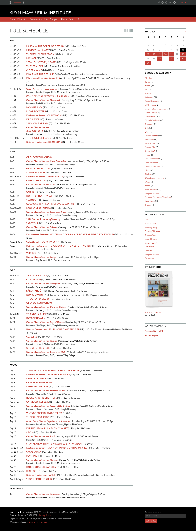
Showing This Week (153, 231)
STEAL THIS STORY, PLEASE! (41, 62)
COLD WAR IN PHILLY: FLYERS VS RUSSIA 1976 (50, 204)
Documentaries (151, 135)
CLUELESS (31, 336)
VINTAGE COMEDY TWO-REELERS (44, 413)
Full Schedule (150, 223)
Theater (148, 204)
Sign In (16, 2)
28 (171, 58)
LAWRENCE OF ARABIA (38, 208)
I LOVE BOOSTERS (36, 111)
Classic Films (150, 116)
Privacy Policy (45, 515)
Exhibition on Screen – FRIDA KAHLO (44, 176)
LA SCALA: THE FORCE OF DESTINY (45, 46)
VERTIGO (31, 253)
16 (183, 49)
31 (148, 63)
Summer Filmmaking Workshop (158, 197)
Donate (181, 2)
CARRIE (30, 192)
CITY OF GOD (33, 279)
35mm (147, 85)
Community (36, 19)
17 (148, 54)
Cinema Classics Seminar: (43, 100)
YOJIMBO (31, 200)
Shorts (147, 185)
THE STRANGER (34, 66)
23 (183, 54)
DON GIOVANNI (35, 295)
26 (159, 58)
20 (165, 54)
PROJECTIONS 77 (153, 312)
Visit (72, 19)
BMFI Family (150, 104)
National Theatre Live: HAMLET (41, 475)
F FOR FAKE (32, 119)
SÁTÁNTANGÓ (33, 291)
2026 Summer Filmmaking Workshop (43, 219)
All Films (148, 77)
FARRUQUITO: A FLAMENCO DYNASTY (47, 428)
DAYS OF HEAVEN (35, 318)
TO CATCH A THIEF (36, 314)
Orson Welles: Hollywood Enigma (41, 89)
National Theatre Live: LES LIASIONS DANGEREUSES (52, 329)
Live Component (152, 158)
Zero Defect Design (38, 521)
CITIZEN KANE (34, 70)
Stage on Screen (152, 193)
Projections (149, 258)
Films (12, 19)
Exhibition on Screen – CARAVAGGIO (44, 115)
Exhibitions (149, 139)
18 (154, 54)
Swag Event (150, 200)
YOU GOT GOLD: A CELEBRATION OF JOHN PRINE (53, 370)
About (64, 19)
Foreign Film (150, 147)
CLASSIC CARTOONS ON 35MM (43, 241)
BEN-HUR (31, 471)
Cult (147, 127)
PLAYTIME (31, 455)
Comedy (148, 124)
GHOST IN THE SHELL (38, 348)
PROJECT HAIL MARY (37, 50)
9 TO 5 (29, 432)
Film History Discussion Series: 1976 (43, 78)
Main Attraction (151, 162)
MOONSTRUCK (34, 107)
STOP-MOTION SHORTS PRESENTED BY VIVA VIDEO (54, 443)
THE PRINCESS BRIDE (37, 417)
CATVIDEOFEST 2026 (37, 402)
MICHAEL (31, 58)
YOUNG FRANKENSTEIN (39, 479)
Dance (147, 131)
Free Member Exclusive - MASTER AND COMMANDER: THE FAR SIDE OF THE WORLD (70, 234)
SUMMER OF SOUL (36, 172)
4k (146, 89)
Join (46, 19)
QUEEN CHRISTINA (36, 180)
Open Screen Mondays (154, 177)
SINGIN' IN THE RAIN (37, 123)
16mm (147, 81)
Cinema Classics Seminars (155, 108)
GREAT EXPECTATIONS (38, 168)
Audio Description (152, 100)
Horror (148, 154)
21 (171, 54)
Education (22, 19)
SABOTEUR (32, 223)
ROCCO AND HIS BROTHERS (41, 398)
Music (147, 170)
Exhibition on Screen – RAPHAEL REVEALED (48, 374)
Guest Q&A (150, 150)
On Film (148, 174)
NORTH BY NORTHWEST (39, 196)
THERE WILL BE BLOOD (38, 138)
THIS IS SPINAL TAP (36, 275)
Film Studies (150, 143)
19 (159, 54)
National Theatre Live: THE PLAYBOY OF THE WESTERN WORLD (58, 245)
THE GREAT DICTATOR (38, 299)
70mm (148, 93)
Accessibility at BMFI (154, 330)
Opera (147, 181)
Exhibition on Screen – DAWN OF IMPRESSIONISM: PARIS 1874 (57, 447)
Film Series (149, 246)
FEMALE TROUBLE (36, 378)
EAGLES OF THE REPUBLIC (40, 74)
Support (54, 19)
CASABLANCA (33, 451)
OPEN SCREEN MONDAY (39, 157)
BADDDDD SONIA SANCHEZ (41, 467)
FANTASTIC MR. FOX (37, 386)
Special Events (151, 189)
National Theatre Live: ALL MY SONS (44, 142)
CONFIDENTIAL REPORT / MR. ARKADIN (47, 96)
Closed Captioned (152, 120)
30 (183, 58)
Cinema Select (151, 112)
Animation (149, 97)
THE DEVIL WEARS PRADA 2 (41, 54)
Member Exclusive (152, 166)
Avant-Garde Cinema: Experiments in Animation (48, 421)
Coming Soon (150, 235)
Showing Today (151, 227)
